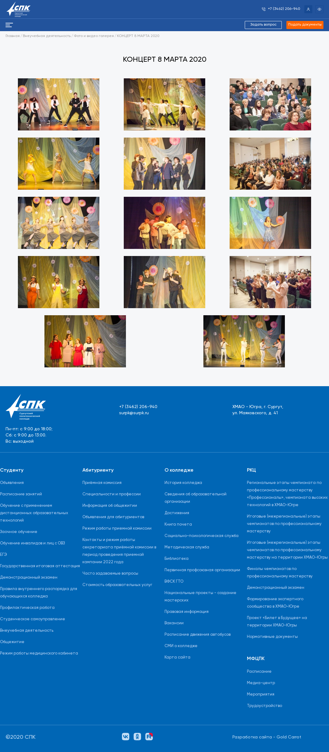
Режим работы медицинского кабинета (39, 653)
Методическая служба (186, 547)
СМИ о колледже (181, 646)
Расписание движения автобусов (197, 635)
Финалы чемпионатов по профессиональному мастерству (280, 572)
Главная (13, 36)
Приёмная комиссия (102, 483)
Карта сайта (177, 657)
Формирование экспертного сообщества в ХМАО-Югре (275, 603)
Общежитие (12, 642)
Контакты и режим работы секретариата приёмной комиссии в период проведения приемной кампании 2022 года (119, 551)
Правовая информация (186, 612)
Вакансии (174, 623)
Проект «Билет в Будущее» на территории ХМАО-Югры (277, 621)
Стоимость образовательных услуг (117, 585)
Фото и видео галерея (94, 36)
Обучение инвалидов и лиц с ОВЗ (32, 543)
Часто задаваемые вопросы (110, 574)
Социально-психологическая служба (201, 536)
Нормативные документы (272, 637)
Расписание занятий (21, 494)
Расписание (259, 672)
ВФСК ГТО (173, 582)
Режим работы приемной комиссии (117, 529)
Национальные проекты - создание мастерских (200, 596)
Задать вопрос (263, 25)
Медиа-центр (261, 683)
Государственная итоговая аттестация (40, 566)
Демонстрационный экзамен (28, 578)
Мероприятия (260, 694)
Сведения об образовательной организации (195, 498)
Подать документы (305, 25)
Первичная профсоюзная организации (202, 570)
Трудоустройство (264, 706)
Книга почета (178, 525)
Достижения (176, 513)
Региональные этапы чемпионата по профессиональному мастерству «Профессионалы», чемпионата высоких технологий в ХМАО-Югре (287, 494)
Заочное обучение (18, 532)
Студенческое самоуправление (32, 619)
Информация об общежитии (109, 506)
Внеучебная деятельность (47, 36)
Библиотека (176, 559)
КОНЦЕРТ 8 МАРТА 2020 (138, 36)
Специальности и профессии (111, 494)
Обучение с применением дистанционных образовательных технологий (34, 513)
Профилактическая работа (27, 608)
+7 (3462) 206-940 (138, 407)
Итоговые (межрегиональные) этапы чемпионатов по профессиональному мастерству (284, 523)
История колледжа (183, 483)
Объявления (12, 483)
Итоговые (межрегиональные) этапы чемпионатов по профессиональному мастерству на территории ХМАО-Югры (287, 550)
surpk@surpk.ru (134, 413)
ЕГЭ (3, 555)
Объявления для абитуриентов (113, 517)
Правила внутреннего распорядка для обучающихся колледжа (38, 592)
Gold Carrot (289, 737)
